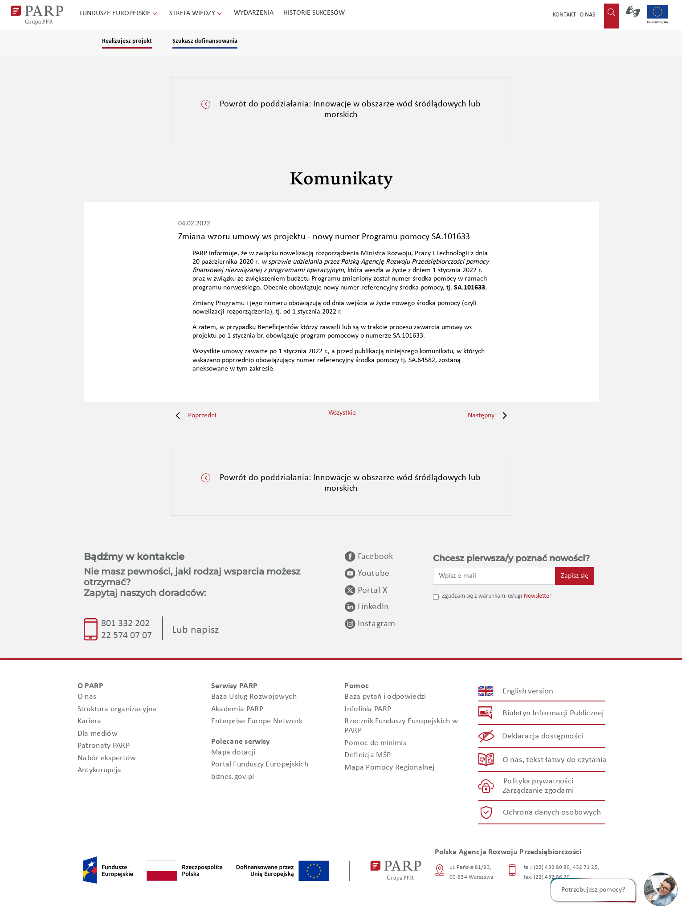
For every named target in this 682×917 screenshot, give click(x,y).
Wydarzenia (254, 12)
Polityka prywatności (538, 781)
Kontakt (564, 15)
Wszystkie (342, 412)
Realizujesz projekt (127, 41)
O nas (587, 15)
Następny (489, 415)
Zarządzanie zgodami (538, 791)
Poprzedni (193, 415)
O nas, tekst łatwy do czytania (554, 759)
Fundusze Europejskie (119, 13)
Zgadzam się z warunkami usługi (482, 596)
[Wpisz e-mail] (494, 576)
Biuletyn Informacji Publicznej (553, 713)
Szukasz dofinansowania (204, 41)
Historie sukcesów (314, 12)
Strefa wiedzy (196, 13)
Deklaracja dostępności (543, 736)
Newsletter (537, 596)
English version (527, 691)
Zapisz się (574, 575)
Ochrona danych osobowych (552, 812)
